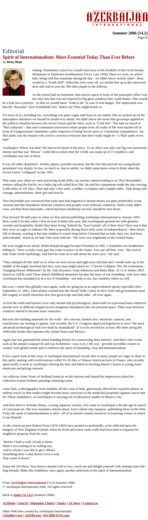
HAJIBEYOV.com (56, 515)
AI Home (9, 503)
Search (23, 503)
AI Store (74, 503)
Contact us (90, 503)
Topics (61, 503)
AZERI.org (33, 515)
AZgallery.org (13, 515)
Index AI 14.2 (23, 495)
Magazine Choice (42, 503)
